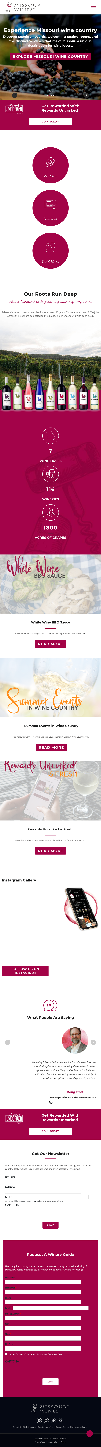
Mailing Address (12, 1313)
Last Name (10, 1187)
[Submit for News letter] (50, 1225)
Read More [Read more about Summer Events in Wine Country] (51, 747)
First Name (10, 1176)
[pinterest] (53, 1420)
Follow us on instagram (25, 971)
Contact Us (17, 1427)
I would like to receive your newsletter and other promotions (35, 1201)
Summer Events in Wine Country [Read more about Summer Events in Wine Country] (51, 726)
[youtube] (60, 1420)
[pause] (50, 1102)
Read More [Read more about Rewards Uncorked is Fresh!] (50, 851)
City (7, 1324)
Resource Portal (81, 1427)
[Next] (86, 95)
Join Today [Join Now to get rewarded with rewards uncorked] (50, 121)
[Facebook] (39, 1420)
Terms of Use (40, 1442)
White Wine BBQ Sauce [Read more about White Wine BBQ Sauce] (50, 622)
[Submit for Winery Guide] (50, 1381)
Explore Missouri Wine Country (50, 56)
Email (7, 1197)
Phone (8, 1298)
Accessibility (53, 1442)
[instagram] (46, 1420)
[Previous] (14, 95)
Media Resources (29, 1427)
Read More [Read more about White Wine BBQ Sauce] (50, 644)
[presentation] (25, 1215)
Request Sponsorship (64, 1427)
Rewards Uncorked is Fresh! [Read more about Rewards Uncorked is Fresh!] (50, 829)
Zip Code (9, 1344)
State (7, 1334)
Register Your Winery (46, 1427)
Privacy (63, 1442)
